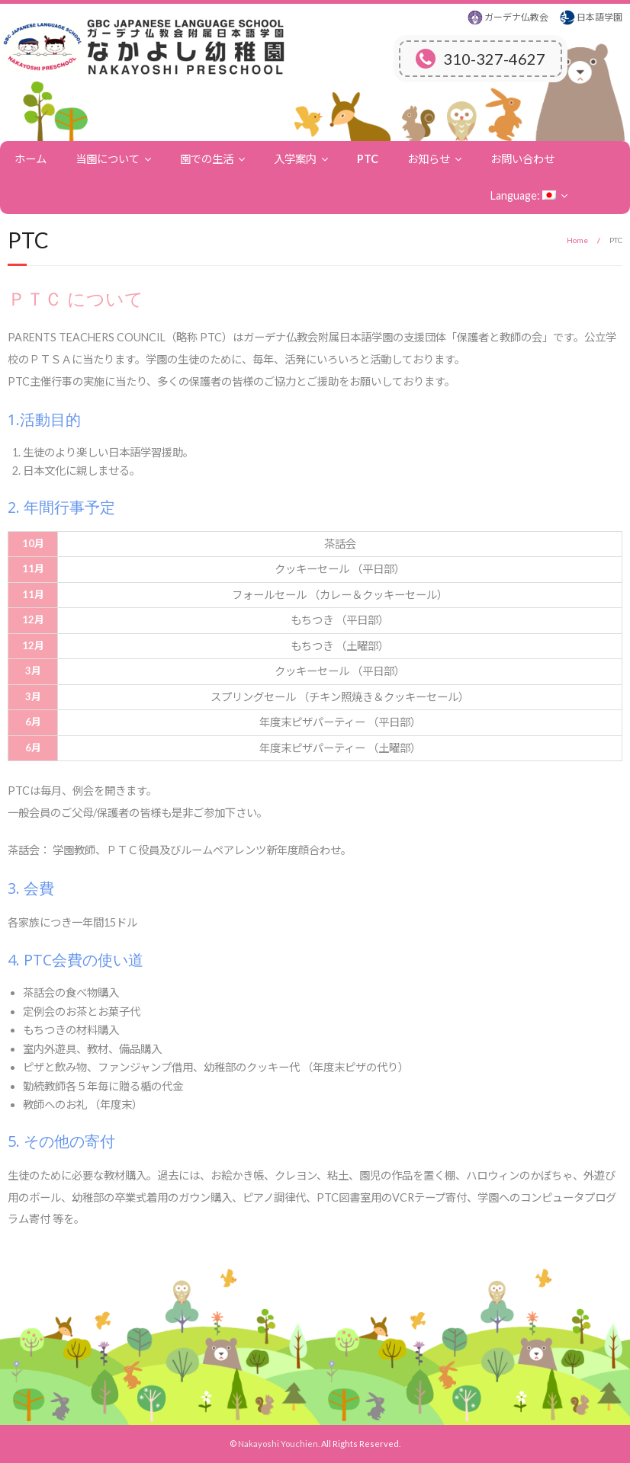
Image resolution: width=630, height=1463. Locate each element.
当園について (108, 158)
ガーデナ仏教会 (516, 17)
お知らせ (428, 158)
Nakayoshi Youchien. (279, 1444)
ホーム (30, 158)
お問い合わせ (522, 158)
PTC (367, 158)
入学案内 (295, 158)
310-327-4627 (480, 59)
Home (577, 240)
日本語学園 (599, 17)
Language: (523, 195)
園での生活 (206, 158)
